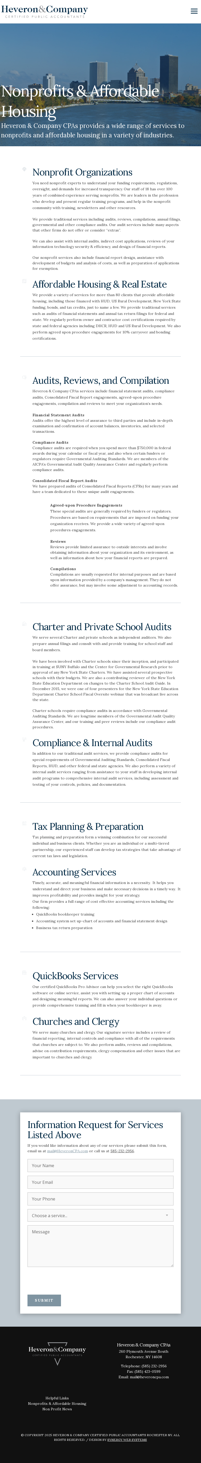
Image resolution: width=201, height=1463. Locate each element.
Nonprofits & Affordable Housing (57, 1403)
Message (100, 1246)
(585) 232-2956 (154, 1366)
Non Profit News (57, 1409)
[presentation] (67, 1281)
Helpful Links (57, 1398)
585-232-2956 (122, 1151)
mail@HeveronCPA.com (67, 1151)
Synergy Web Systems (127, 1440)
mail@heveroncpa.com (149, 1377)
